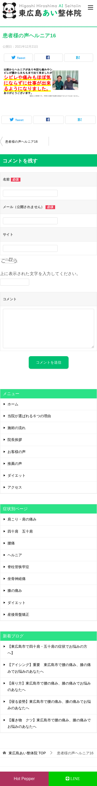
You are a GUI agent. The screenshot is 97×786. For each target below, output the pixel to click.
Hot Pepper (24, 778)
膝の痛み (15, 590)
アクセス (15, 487)
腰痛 (11, 543)
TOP (27, 753)
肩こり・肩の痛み (22, 519)
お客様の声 (17, 452)
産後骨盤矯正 (18, 614)
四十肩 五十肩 (20, 531)
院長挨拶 (15, 440)
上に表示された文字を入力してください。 (40, 273)
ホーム (13, 404)
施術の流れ (17, 428)
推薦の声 (15, 464)
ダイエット (17, 475)
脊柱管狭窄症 (18, 567)
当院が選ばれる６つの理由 (29, 416)
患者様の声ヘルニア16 (21, 141)
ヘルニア (15, 555)
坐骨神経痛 (17, 579)
